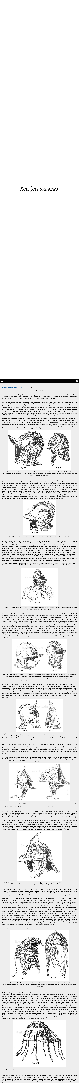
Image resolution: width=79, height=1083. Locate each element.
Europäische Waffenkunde (12, 388)
